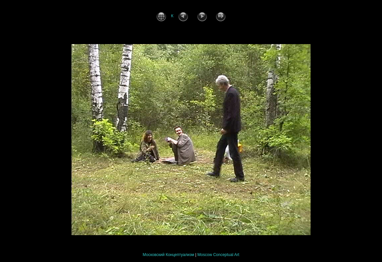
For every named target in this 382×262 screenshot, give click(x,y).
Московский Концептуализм (168, 254)
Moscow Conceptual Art (218, 254)
